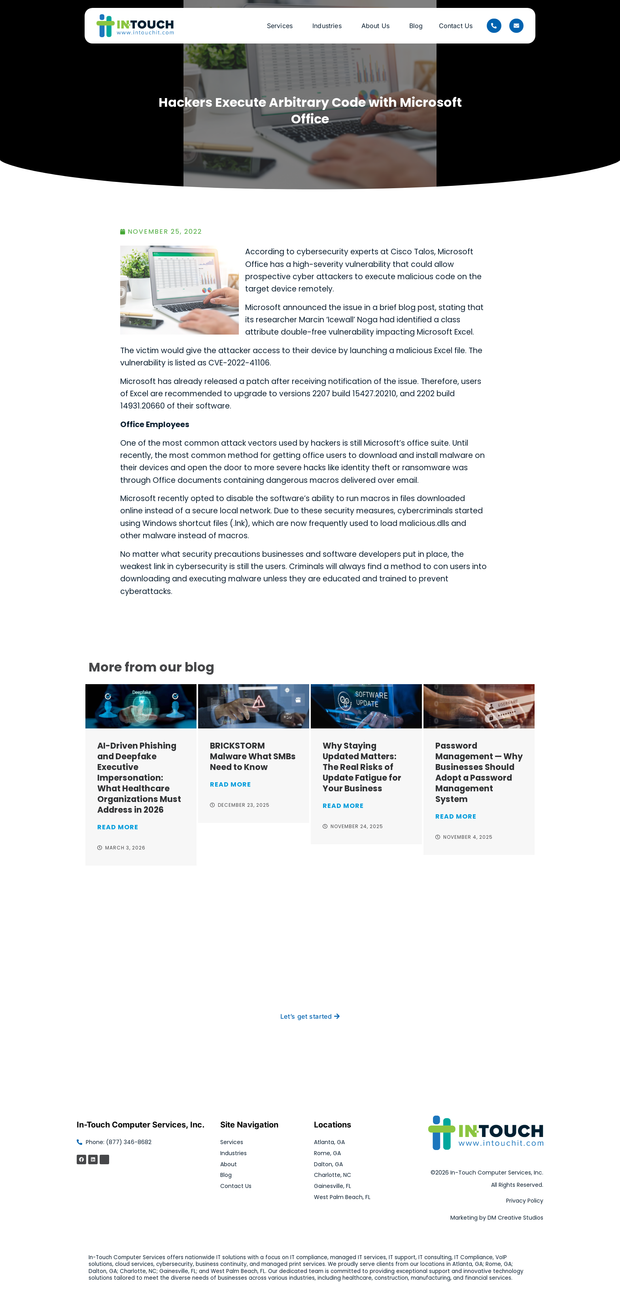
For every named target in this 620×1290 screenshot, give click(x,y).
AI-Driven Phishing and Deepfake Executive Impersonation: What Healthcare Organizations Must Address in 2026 (139, 777)
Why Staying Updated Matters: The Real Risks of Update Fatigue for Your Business (362, 767)
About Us (377, 26)
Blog (416, 26)
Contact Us (456, 26)
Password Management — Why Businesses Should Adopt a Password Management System (479, 772)
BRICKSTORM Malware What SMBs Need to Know (253, 756)
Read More (117, 827)
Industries (329, 26)
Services (282, 26)
